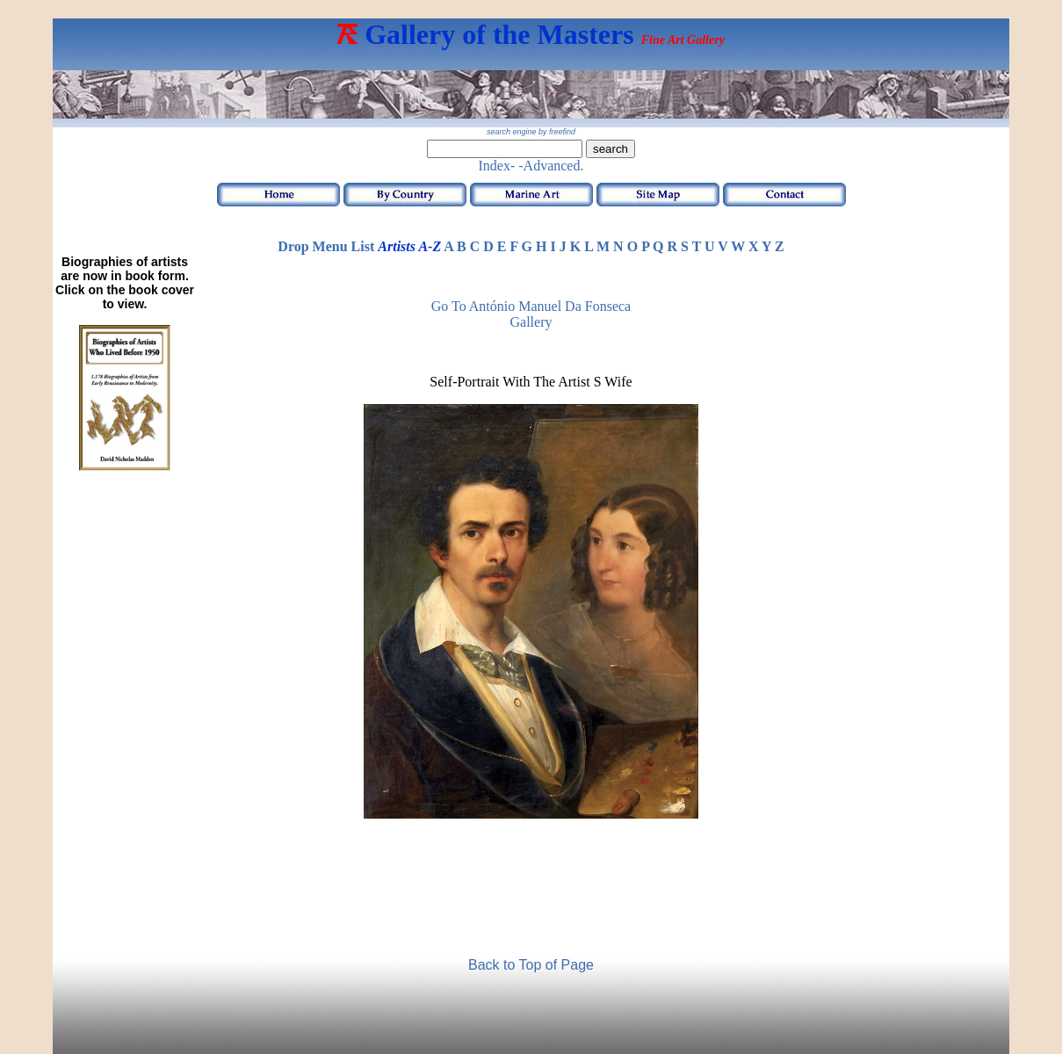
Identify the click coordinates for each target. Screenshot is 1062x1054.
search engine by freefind (531, 131)
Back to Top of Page (531, 964)
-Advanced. (550, 165)
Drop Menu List (326, 246)
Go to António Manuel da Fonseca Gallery (531, 314)
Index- (497, 165)
